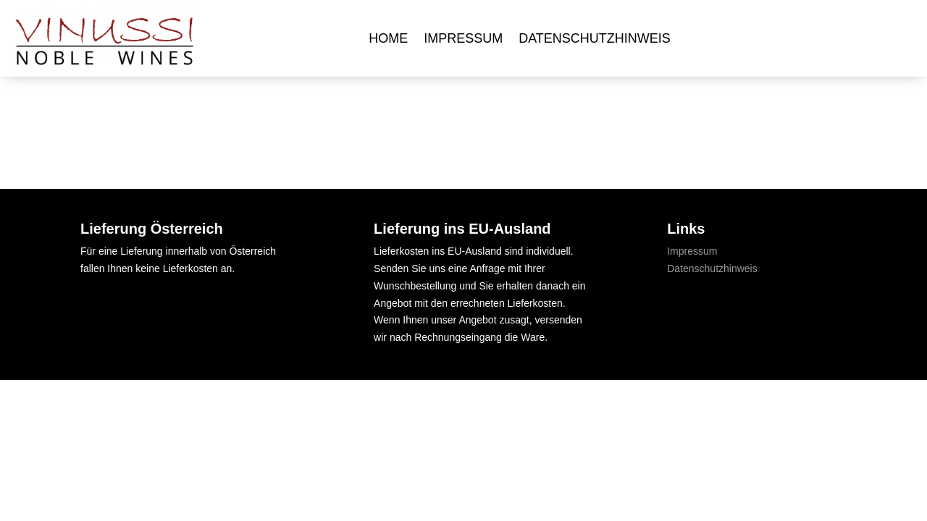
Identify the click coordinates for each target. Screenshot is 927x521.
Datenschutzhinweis (595, 38)
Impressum (463, 38)
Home (388, 38)
